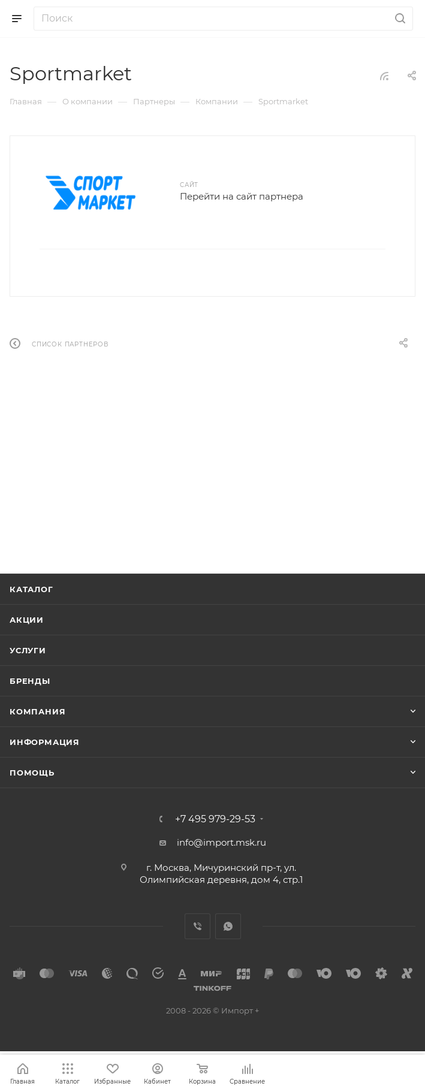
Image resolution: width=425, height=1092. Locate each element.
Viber (197, 926)
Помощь (32, 772)
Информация (45, 742)
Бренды (30, 681)
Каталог (31, 589)
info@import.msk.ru (221, 842)
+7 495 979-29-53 (215, 819)
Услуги (28, 650)
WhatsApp (228, 926)
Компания (37, 711)
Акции (27, 620)
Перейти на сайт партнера (241, 196)
